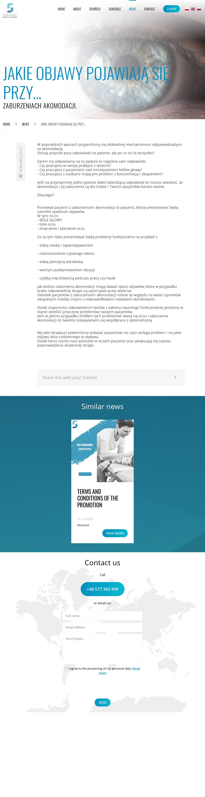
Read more (115, 533)
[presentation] (102, 687)
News (132, 9)
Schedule (115, 9)
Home (61, 9)
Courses (95, 9)
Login (171, 9)
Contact (149, 9)
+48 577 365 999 (103, 589)
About (77, 9)
